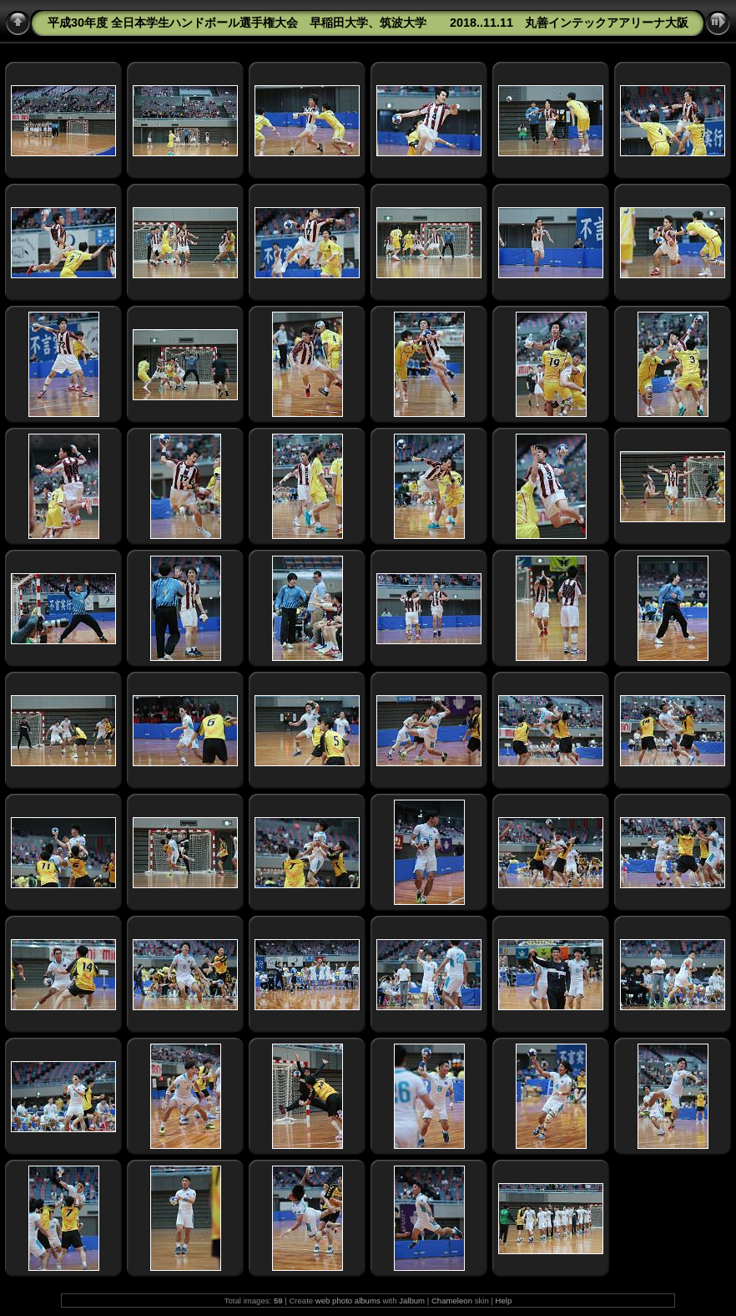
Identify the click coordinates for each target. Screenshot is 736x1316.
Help (504, 1300)
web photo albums (348, 1300)
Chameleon (451, 1300)
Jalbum (412, 1300)
